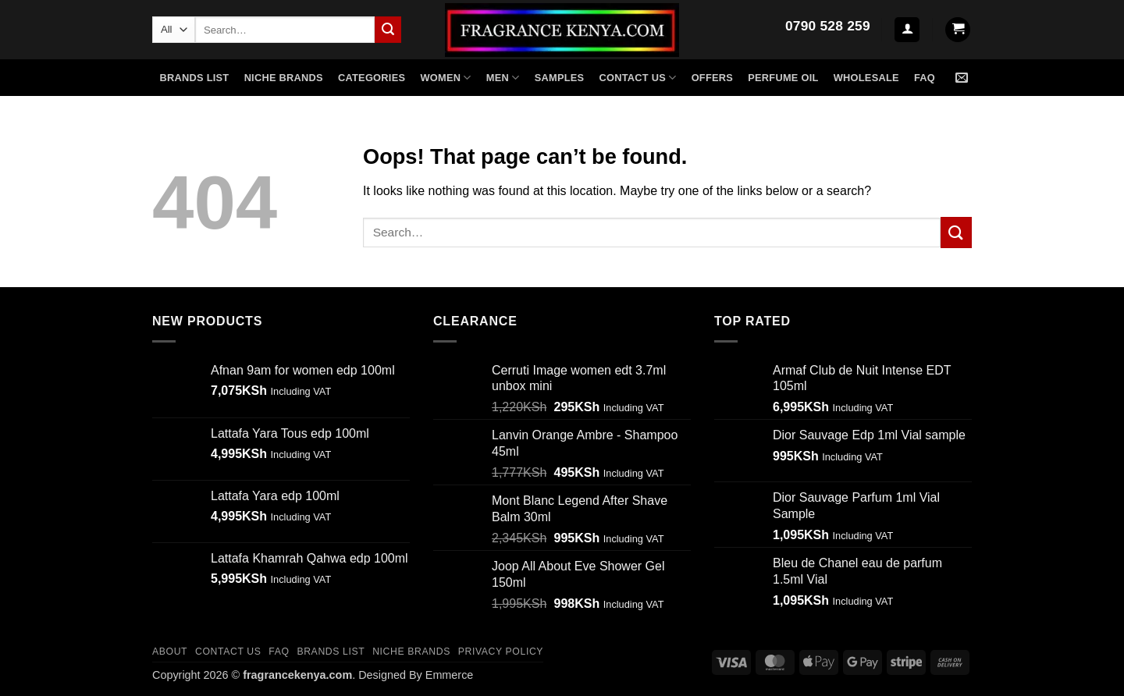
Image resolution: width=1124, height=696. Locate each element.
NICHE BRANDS (283, 77)
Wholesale (866, 77)
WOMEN (445, 77)
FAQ (924, 77)
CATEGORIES (371, 77)
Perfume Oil (783, 77)
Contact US (638, 77)
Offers (712, 77)
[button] (907, 30)
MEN (503, 77)
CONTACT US (228, 651)
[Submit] (388, 29)
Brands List (194, 77)
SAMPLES (560, 77)
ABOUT (169, 651)
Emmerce (449, 675)
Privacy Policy (500, 651)
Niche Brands (411, 651)
